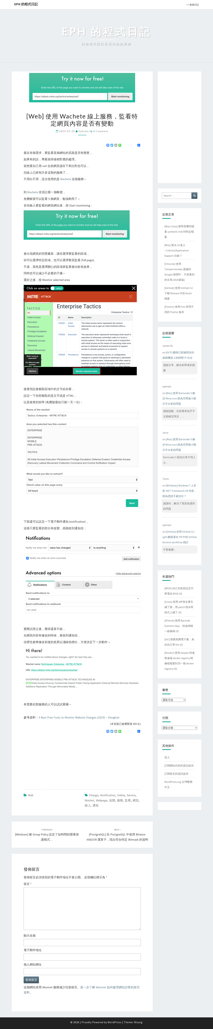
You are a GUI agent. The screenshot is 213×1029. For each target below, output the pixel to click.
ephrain (84, 131)
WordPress (114, 1022)
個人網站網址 (33, 964)
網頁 (136, 800)
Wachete (65, 179)
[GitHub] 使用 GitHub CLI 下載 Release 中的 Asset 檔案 (178, 293)
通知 (96, 805)
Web (30, 795)
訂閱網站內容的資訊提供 (179, 765)
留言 (28, 884)
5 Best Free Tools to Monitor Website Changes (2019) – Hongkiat (79, 717)
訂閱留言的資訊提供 (176, 773)
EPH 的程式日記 (26, 4)
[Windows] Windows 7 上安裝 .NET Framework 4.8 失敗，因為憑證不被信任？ (179, 491)
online (121, 795)
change (93, 795)
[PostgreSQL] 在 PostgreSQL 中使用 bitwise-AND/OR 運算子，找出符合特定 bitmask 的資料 (117, 834)
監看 (128, 800)
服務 (120, 800)
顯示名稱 (30, 935)
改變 (112, 800)
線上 (88, 805)
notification (107, 795)
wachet (89, 800)
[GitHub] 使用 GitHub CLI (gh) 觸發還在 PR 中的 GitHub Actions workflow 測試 (179, 537)
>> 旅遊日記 (192, 4)
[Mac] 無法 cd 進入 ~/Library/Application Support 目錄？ (176, 250)
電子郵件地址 (33, 950)
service (131, 795)
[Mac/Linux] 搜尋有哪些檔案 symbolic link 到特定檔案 (179, 232)
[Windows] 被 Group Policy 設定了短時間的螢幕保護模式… (47, 834)
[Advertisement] (52, 759)
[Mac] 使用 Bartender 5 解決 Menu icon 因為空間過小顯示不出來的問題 (179, 398)
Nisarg (138, 1022)
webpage (101, 800)
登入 (167, 757)
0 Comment (100, 131)
